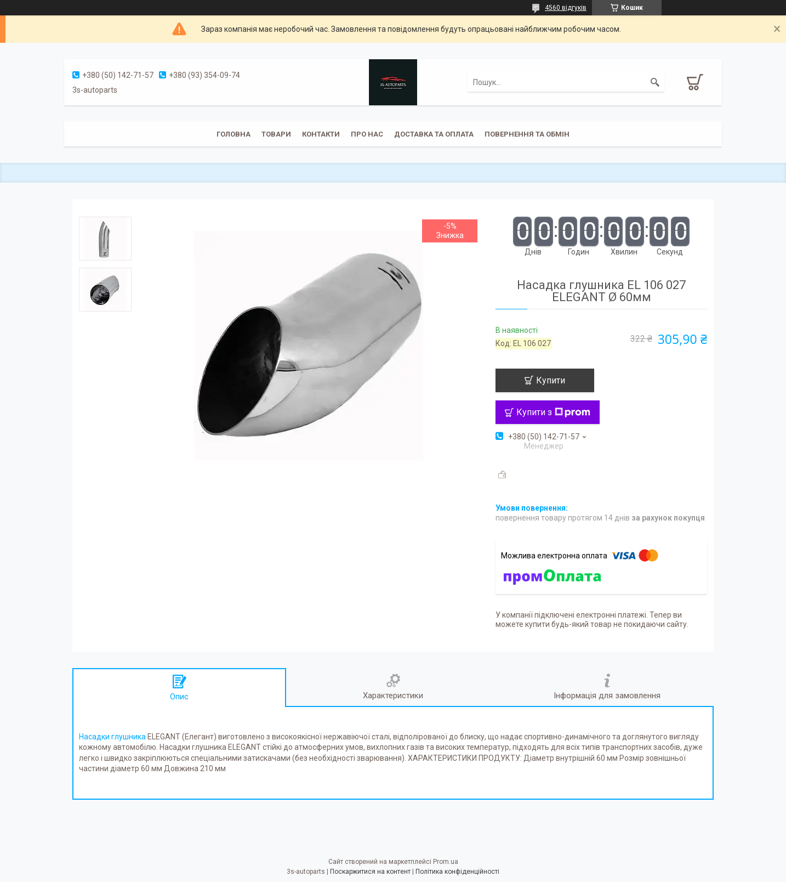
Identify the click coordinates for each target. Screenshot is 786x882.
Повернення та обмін (527, 134)
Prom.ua (445, 862)
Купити (550, 380)
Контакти (321, 134)
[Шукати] (655, 82)
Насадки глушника (112, 736)
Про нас (367, 134)
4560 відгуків (565, 8)
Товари (276, 134)
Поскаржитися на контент (370, 871)
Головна (233, 134)
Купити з (553, 412)
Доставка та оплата (434, 134)
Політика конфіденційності (457, 871)
